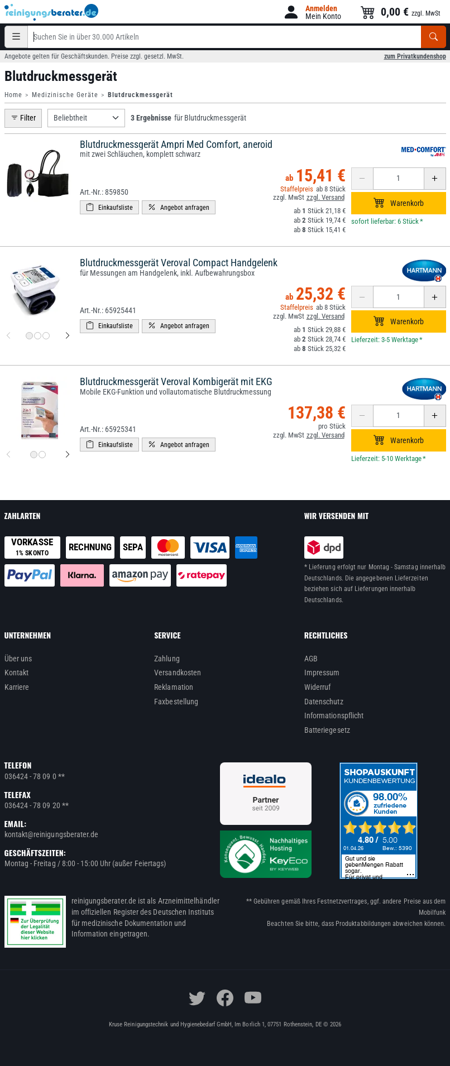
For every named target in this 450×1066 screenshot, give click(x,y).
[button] (312, 12)
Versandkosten (177, 672)
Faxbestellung (176, 701)
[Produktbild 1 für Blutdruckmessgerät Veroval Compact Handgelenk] (29, 335)
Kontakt (16, 672)
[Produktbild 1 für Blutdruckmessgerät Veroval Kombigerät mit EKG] (33, 454)
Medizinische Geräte (65, 95)
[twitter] (197, 998)
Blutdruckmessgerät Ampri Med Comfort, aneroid (176, 144)
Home (13, 95)
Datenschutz (323, 701)
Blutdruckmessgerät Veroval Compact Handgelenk (178, 262)
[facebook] (225, 998)
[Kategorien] (16, 37)
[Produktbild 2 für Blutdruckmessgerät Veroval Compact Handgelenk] (37, 335)
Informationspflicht (333, 715)
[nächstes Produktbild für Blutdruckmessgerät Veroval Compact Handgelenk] (67, 336)
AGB (311, 658)
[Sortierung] (86, 118)
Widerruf (317, 687)
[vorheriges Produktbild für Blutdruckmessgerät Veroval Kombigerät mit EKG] (8, 454)
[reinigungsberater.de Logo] (51, 12)
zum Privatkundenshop (415, 56)
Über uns (18, 658)
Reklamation (173, 687)
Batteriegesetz (327, 730)
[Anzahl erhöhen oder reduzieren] (398, 178)
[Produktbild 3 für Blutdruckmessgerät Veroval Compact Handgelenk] (46, 335)
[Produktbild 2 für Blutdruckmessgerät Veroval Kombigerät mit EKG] (42, 454)
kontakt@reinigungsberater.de (51, 834)
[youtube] (253, 998)
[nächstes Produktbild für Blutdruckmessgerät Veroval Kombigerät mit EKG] (67, 454)
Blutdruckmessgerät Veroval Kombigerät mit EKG (176, 381)
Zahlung (167, 658)
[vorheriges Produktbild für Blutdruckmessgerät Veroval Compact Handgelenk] (8, 336)
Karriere (17, 687)
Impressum (322, 672)
